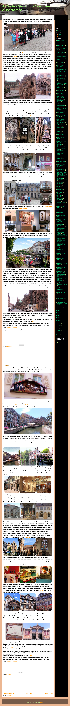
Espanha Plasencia (61, 105)
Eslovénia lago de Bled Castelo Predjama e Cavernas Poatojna (61, 72)
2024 (59, 312)
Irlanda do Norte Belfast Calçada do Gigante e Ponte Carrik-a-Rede (61, 173)
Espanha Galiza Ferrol (61, 91)
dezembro (59, 322)
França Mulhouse (60, 150)
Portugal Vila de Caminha (62, 284)
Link (32, 321)
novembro (59, 323)
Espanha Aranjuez (60, 76)
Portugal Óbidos (60, 265)
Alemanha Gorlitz (60, 50)
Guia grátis (8, 650)
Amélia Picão (60, 34)
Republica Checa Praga (61, 292)
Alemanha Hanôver (61, 52)
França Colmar (8, 674)
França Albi (59, 126)
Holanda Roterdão (60, 169)
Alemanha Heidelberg (61, 53)
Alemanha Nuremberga (61, 58)
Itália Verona (59, 195)
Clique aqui (17, 112)
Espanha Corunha (60, 90)
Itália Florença (60, 182)
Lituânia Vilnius (60, 198)
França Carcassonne (61, 135)
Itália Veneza (59, 192)
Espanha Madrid (60, 97)
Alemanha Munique (61, 56)
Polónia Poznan (60, 217)
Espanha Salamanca (61, 107)
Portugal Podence (60, 271)
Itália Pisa (59, 186)
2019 (59, 320)
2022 (59, 315)
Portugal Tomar (60, 280)
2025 (59, 310)
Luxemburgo (59, 199)
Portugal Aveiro (60, 224)
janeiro (58, 332)
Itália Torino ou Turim (61, 190)
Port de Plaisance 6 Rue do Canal (20, 405)
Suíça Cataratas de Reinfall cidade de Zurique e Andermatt (62, 303)
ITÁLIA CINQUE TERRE (62, 179)
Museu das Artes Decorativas (17, 178)
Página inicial (29, 693)
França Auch (59, 131)
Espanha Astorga (60, 78)
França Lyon (59, 144)
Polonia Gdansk (60, 212)
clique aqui (26, 501)
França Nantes (60, 152)
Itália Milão (59, 185)
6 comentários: (14, 672)
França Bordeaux (60, 134)
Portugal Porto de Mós (61, 272)
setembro (59, 327)
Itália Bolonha (60, 178)
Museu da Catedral (23, 208)
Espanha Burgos (60, 87)
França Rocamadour (61, 161)
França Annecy (60, 127)
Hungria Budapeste (61, 170)
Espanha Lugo (60, 96)
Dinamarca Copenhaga (61, 63)
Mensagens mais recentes (8, 693)
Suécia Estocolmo (60, 298)
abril (58, 328)
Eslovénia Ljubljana (61, 75)
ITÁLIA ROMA (60, 189)
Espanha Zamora (60, 117)
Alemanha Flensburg (61, 46)
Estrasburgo (24, 663)
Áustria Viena (59, 59)
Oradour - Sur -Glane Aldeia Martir (20, 401)
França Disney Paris (61, 141)
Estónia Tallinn (60, 120)
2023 (59, 313)
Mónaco (58, 201)
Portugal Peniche (60, 269)
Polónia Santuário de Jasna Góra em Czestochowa (61, 220)
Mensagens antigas (48, 693)
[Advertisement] (28, 355)
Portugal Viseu (60, 289)
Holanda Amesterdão (61, 167)
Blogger (41, 702)
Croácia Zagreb (60, 62)
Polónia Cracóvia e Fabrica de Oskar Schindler (61, 210)
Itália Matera (59, 183)
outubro (58, 325)
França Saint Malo (60, 162)
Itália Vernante (60, 193)
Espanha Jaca (60, 93)
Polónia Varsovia (60, 222)
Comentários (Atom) (10, 695)
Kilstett (15, 56)
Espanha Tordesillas (61, 113)
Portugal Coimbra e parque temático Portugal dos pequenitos (62, 235)
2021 (59, 317)
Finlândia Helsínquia (61, 122)
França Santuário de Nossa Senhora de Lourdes (61, 165)
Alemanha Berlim (60, 40)
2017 (59, 335)
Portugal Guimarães (61, 243)
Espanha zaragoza (61, 119)
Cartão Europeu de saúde (12, 327)
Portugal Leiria (60, 249)
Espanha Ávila (60, 82)
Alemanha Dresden (61, 45)
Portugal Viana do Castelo (62, 282)
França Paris (59, 158)
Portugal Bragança (61, 228)
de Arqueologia (48, 206)
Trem (12, 647)
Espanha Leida (60, 94)
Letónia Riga (59, 196)
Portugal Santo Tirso (61, 274)
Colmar (24, 52)
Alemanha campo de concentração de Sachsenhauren (61, 42)
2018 (59, 334)
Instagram (59, 30)
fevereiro (59, 330)
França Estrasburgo (9, 346)
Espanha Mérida (60, 99)
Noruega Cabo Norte (61, 202)
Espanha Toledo (60, 112)
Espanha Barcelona (61, 86)
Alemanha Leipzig (60, 55)
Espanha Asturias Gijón (61, 79)
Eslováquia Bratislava (61, 67)
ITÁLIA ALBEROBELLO (61, 175)
